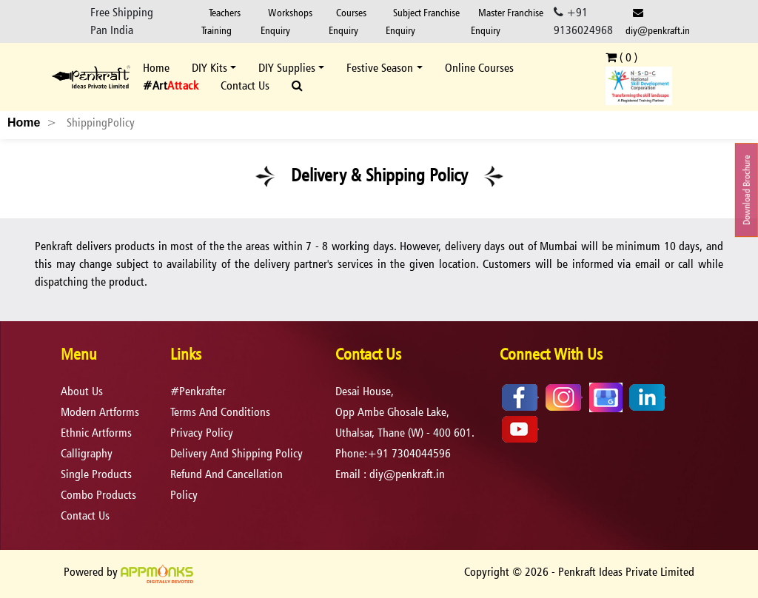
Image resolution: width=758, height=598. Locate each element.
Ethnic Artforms (96, 433)
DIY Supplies (286, 68)
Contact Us (245, 85)
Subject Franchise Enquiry (423, 21)
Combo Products (98, 495)
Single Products (96, 474)
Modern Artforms (100, 412)
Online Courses (479, 68)
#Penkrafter (198, 391)
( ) (621, 57)
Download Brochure (746, 190)
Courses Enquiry (347, 21)
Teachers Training (221, 21)
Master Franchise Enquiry (507, 21)
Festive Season (379, 68)
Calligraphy (87, 453)
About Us (82, 391)
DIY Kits (209, 68)
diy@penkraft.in (657, 21)
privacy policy (201, 433)
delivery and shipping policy (236, 453)
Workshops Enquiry (286, 21)
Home (156, 68)
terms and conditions (220, 412)
